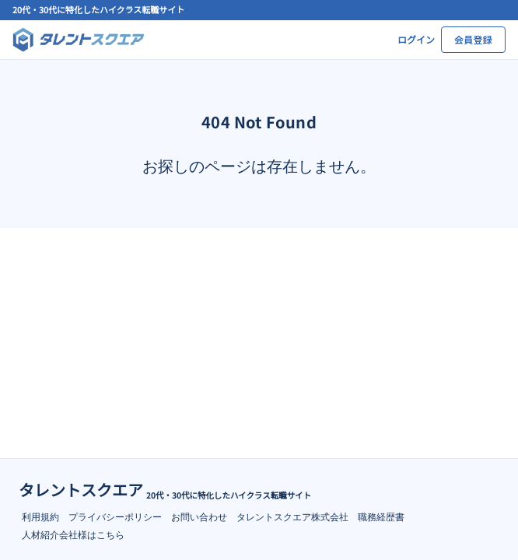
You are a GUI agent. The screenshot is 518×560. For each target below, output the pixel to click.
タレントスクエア (81, 489)
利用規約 (40, 516)
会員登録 (473, 39)
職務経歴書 (381, 516)
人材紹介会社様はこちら (73, 534)
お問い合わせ (199, 516)
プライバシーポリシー (115, 516)
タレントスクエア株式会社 (292, 516)
